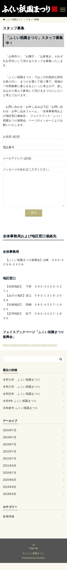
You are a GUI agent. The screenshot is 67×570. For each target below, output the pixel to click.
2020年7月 (10, 479)
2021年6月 (10, 472)
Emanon (40, 565)
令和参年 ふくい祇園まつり (20, 415)
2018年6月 (10, 501)
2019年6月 (10, 493)
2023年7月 (10, 451)
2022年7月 (10, 458)
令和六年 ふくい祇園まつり (21, 393)
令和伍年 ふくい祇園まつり (23, 400)
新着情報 (8, 523)
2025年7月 (10, 437)
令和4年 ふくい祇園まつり (20, 407)
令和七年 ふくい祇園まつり (21, 386)
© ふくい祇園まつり (33, 560)
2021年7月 (10, 465)
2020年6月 (10, 486)
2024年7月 (10, 444)
